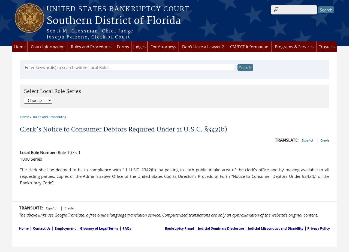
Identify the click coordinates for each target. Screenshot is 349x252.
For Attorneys (163, 46)
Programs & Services (294, 46)
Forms (123, 46)
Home (20, 46)
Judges (139, 46)
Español (308, 140)
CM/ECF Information (249, 46)
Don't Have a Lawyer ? (203, 46)
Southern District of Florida (114, 21)
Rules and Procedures (91, 46)
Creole (324, 140)
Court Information (48, 46)
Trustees (327, 46)
